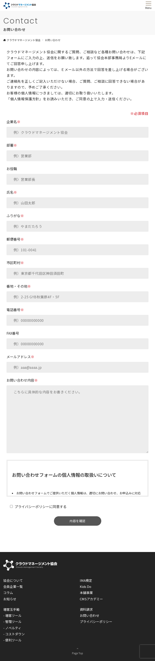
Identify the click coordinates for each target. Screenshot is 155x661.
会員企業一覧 (13, 586)
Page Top (77, 650)
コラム (8, 592)
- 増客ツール (12, 615)
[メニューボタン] (148, 5)
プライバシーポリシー (96, 621)
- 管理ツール (12, 621)
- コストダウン (14, 634)
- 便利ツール (12, 640)
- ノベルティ (12, 628)
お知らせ (9, 599)
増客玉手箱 (11, 609)
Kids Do (85, 586)
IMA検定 (86, 580)
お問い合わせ (89, 615)
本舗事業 (86, 592)
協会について (13, 580)
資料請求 (86, 609)
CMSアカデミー (91, 599)
